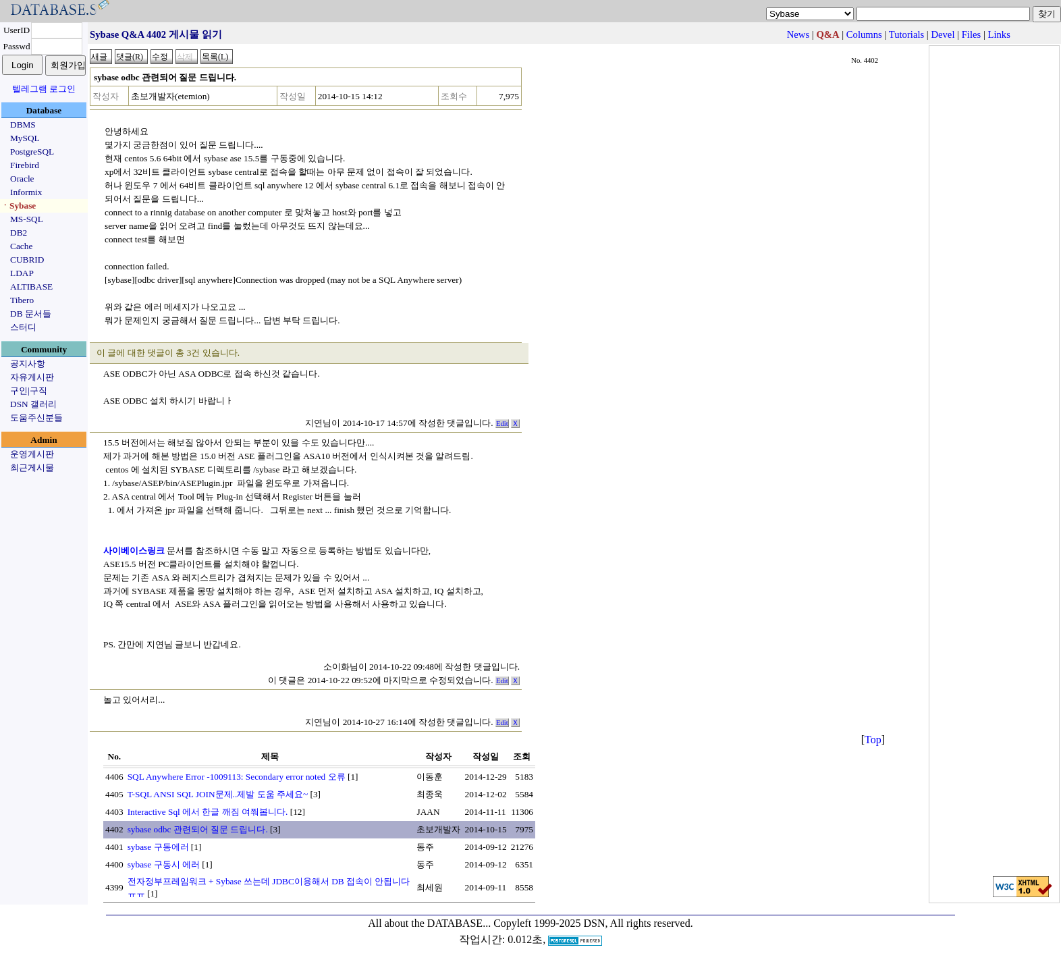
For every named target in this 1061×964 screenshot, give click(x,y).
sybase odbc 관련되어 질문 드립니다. (198, 829)
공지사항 (27, 363)
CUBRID (27, 260)
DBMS (23, 124)
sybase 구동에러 (158, 847)
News (798, 34)
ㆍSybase (18, 205)
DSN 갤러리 (33, 404)
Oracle (22, 178)
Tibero (22, 300)
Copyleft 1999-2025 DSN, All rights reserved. (593, 923)
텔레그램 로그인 (44, 89)
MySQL (25, 138)
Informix (26, 192)
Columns (864, 34)
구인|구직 (28, 390)
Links (999, 34)
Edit (502, 423)
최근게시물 (32, 467)
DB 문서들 (30, 314)
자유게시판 (32, 377)
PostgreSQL (32, 151)
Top (873, 739)
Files (971, 34)
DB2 (18, 232)
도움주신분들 (36, 417)
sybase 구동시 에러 (164, 864)
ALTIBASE (31, 287)
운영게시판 (32, 454)
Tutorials (906, 34)
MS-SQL (26, 219)
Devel (942, 34)
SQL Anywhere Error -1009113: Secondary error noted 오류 (237, 777)
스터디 (23, 327)
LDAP (22, 273)
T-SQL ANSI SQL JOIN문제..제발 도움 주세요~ (218, 794)
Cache (21, 246)
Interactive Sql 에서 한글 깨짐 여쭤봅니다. (208, 812)
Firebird (24, 165)
